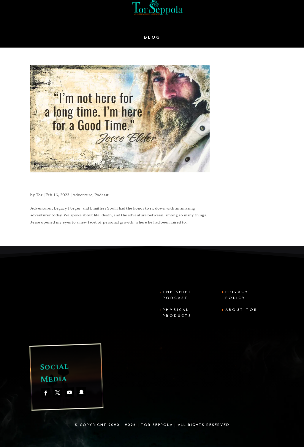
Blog (152, 37)
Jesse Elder (48, 185)
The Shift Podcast (177, 295)
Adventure (82, 195)
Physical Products (177, 313)
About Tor (241, 310)
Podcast (101, 195)
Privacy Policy (237, 295)
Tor (39, 195)
